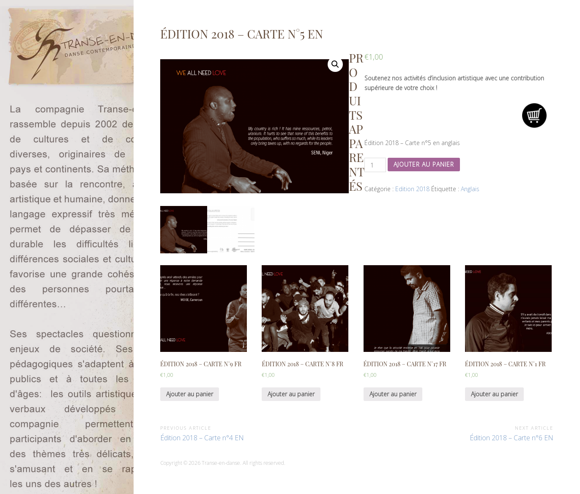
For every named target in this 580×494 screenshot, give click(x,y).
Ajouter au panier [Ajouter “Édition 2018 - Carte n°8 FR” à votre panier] (291, 394)
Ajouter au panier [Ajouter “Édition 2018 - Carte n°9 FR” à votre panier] (189, 394)
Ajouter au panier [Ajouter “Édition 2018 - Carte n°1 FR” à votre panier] (494, 394)
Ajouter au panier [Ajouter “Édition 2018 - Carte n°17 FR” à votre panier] (392, 394)
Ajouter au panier (424, 164)
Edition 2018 (412, 189)
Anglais (470, 189)
